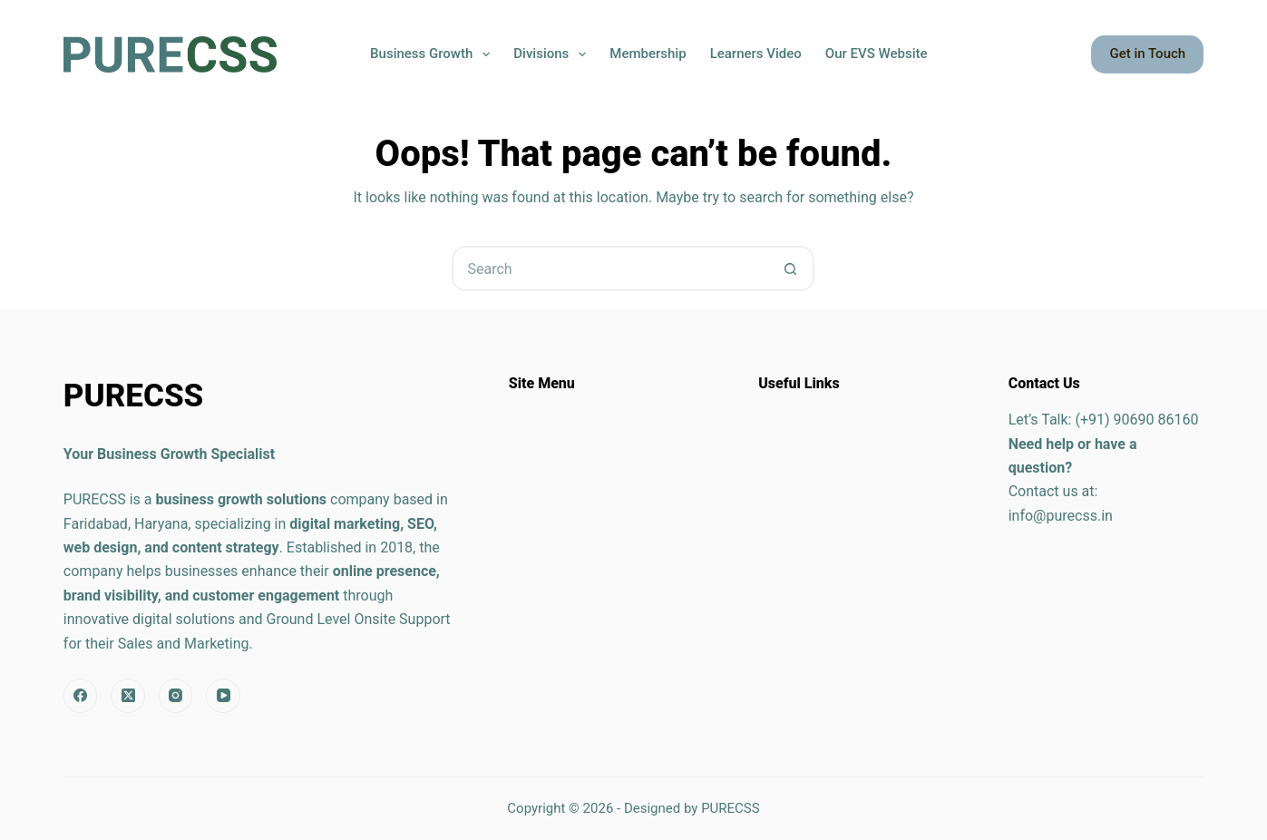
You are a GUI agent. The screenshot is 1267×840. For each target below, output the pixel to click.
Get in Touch (1147, 53)
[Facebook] (80, 696)
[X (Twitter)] (128, 696)
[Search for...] (610, 268)
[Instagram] (176, 696)
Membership (647, 53)
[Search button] (790, 268)
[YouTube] (223, 696)
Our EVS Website (876, 53)
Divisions (553, 54)
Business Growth (433, 54)
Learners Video (756, 53)
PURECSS (730, 808)
